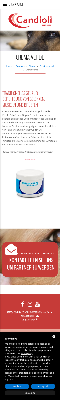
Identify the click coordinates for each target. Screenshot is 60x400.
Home (9, 66)
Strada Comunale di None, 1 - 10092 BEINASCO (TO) (30, 312)
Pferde (32, 66)
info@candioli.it (30, 316)
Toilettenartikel (47, 66)
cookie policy (26, 353)
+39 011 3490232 (30, 320)
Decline (17, 386)
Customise (30, 393)
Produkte (20, 66)
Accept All (43, 386)
